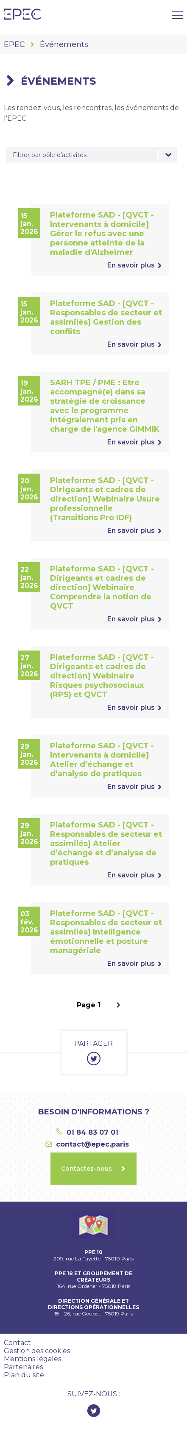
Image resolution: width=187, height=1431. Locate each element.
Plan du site (24, 1375)
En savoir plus (131, 265)
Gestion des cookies (37, 1351)
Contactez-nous (86, 1168)
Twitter (93, 1410)
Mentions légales (32, 1359)
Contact (17, 1343)
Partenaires (23, 1367)
